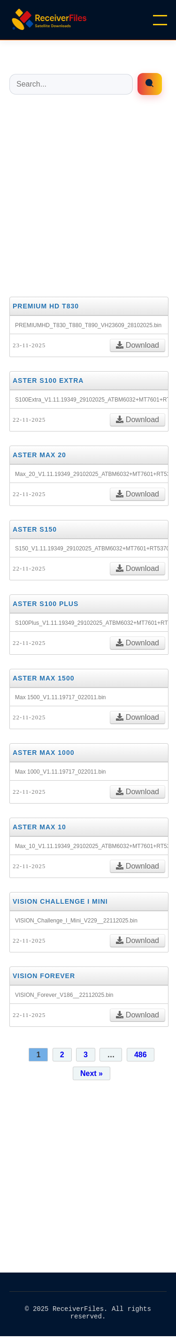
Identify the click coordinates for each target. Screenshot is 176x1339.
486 (140, 1055)
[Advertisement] (88, 195)
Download (137, 345)
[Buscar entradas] (71, 84)
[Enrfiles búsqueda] (150, 84)
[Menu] (160, 20)
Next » (91, 1073)
